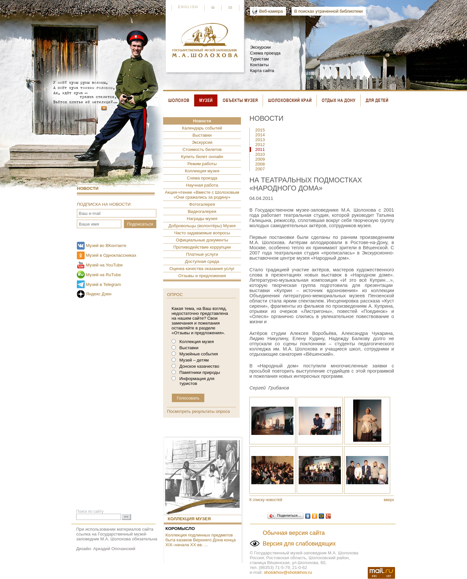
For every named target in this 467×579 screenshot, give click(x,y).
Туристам (259, 58)
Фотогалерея (202, 204)
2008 (260, 164)
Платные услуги (202, 254)
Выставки (202, 135)
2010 (260, 154)
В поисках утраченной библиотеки (328, 11)
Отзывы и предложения (202, 275)
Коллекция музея (202, 170)
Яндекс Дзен (99, 293)
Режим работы (202, 163)
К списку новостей (265, 500)
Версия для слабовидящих (299, 543)
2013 (260, 139)
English (188, 7)
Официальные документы (202, 240)
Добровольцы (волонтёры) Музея (201, 225)
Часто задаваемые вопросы (202, 232)
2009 (260, 159)
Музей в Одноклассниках (111, 255)
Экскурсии (260, 47)
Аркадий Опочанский (114, 548)
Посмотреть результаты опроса (198, 411)
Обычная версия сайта (294, 533)
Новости (88, 188)
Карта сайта (262, 70)
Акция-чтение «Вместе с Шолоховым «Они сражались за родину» (202, 195)
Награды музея (202, 218)
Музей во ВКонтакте (106, 245)
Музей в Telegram (103, 284)
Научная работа (202, 185)
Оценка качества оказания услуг (202, 268)
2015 (260, 130)
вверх (389, 500)
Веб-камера (271, 11)
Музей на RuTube (103, 274)
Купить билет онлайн (202, 156)
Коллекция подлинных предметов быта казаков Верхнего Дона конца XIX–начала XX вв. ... (200, 540)
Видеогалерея (202, 211)
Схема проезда (265, 53)
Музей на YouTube (104, 265)
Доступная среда (202, 261)
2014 (260, 134)
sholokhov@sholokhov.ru (288, 572)
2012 (260, 144)
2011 (260, 149)
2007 (260, 168)
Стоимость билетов (202, 149)
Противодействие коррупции (202, 247)
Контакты (259, 64)
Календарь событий (202, 128)
